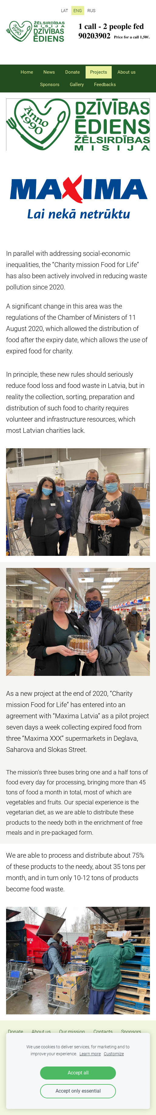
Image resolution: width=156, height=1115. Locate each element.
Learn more (90, 1054)
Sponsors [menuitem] (49, 84)
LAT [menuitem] (64, 10)
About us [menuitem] (126, 72)
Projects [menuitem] (98, 72)
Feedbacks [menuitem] (105, 84)
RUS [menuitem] (91, 10)
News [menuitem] (49, 72)
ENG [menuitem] (77, 10)
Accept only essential (78, 1091)
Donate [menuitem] (72, 72)
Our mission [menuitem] (72, 1032)
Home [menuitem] (27, 72)
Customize (114, 1054)
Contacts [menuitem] (103, 1032)
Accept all (78, 1073)
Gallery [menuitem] (77, 84)
